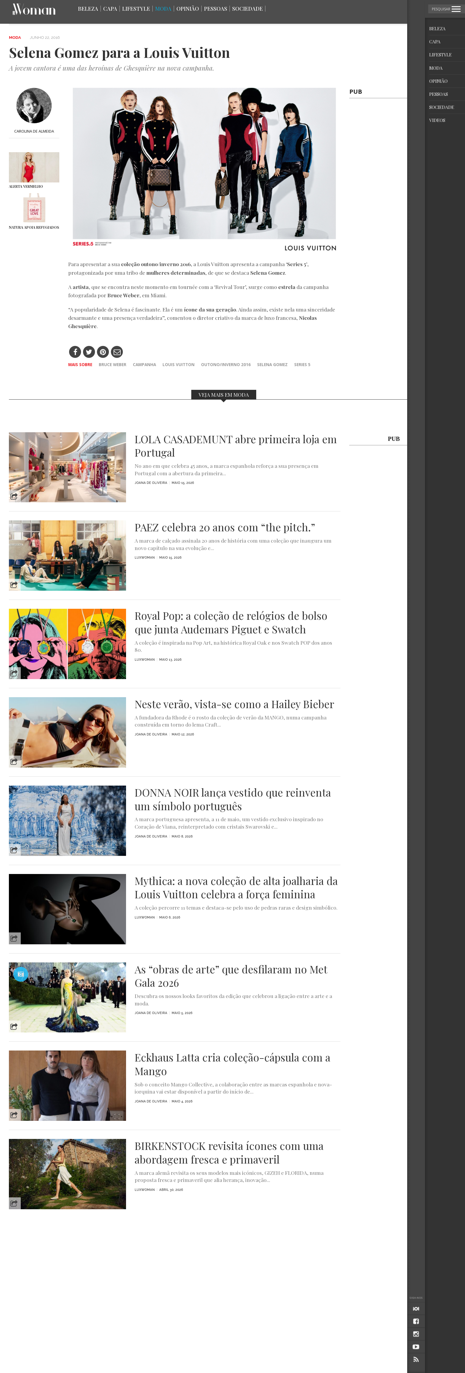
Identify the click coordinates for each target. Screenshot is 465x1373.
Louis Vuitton (179, 364)
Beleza (88, 8)
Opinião (187, 8)
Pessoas (215, 8)
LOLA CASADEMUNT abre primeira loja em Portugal (236, 446)
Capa (110, 8)
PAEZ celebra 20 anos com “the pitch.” (225, 527)
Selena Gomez (272, 364)
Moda (163, 8)
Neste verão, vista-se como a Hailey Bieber (234, 704)
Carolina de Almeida (34, 131)
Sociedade (247, 8)
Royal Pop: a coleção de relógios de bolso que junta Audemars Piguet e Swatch (231, 622)
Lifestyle (136, 8)
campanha (144, 364)
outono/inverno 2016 (226, 364)
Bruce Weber (112, 364)
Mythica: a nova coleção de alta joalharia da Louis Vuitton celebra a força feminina (236, 887)
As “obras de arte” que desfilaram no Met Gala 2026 (231, 976)
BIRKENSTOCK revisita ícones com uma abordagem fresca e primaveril (229, 1152)
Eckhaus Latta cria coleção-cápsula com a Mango (232, 1064)
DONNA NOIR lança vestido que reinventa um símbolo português (233, 799)
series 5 (302, 364)
